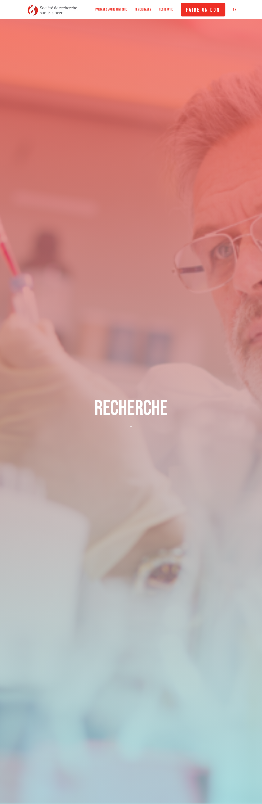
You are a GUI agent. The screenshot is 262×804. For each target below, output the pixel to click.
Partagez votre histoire (111, 9)
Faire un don (203, 10)
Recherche (166, 9)
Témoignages (143, 9)
